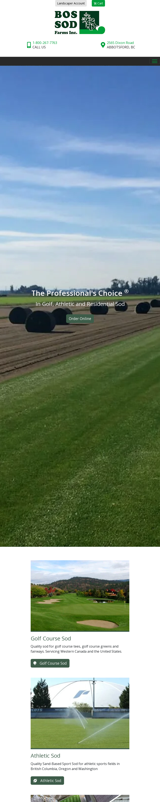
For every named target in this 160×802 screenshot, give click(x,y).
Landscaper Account (71, 3)
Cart (98, 3)
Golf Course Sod (50, 663)
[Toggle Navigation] (154, 61)
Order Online (80, 318)
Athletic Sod (47, 780)
